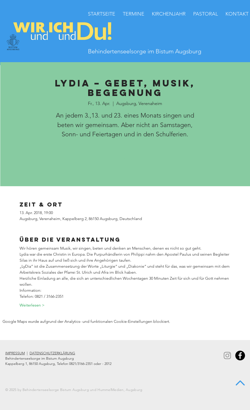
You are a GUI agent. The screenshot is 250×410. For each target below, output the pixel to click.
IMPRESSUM (15, 353)
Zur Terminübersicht (125, 164)
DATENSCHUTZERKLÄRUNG (52, 353)
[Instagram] (227, 355)
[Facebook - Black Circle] (240, 355)
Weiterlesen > (32, 305)
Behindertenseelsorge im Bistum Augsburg (144, 51)
